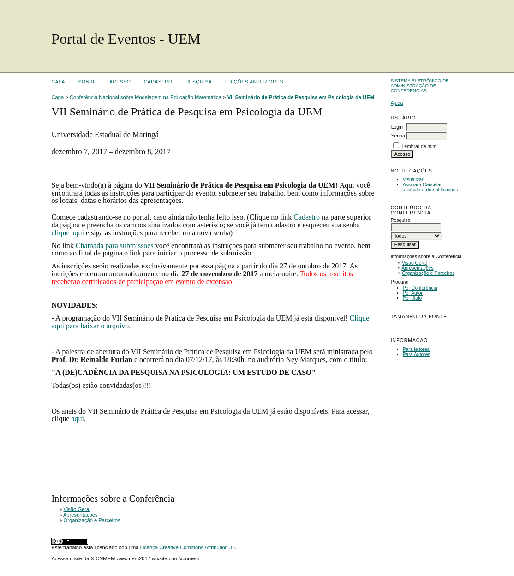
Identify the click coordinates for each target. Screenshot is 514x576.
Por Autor (413, 293)
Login (397, 127)
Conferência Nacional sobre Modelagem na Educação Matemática (145, 97)
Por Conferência (420, 288)
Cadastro (158, 81)
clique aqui (67, 233)
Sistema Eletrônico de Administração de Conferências (420, 85)
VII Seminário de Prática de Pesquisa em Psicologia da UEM (300, 97)
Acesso (120, 81)
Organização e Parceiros (428, 273)
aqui (77, 418)
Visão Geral (414, 263)
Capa (58, 81)
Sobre (87, 81)
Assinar (411, 184)
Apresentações (417, 268)
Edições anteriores (254, 81)
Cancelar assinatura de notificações (430, 187)
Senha (398, 135)
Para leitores (416, 349)
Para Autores (416, 354)
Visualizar (413, 179)
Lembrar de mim (419, 146)
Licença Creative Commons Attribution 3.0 (189, 547)
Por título (412, 298)
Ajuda (397, 103)
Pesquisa (198, 81)
